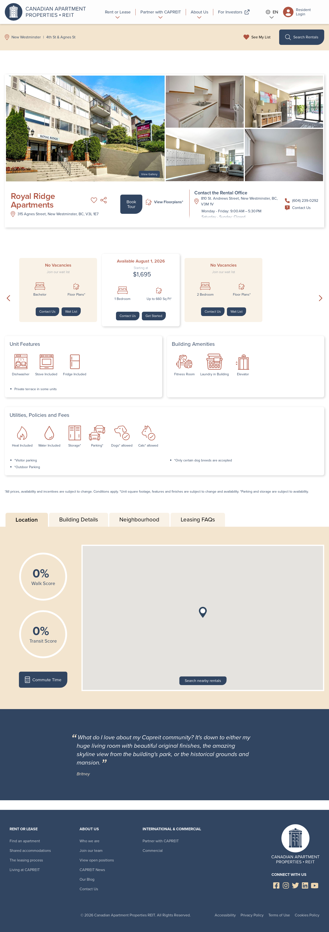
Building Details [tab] (78, 519)
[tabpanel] (164, 618)
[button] (203, 612)
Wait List (71, 311)
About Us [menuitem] (89, 829)
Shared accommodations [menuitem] (30, 850)
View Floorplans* (164, 202)
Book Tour (131, 204)
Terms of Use (279, 915)
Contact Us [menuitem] (89, 889)
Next (321, 298)
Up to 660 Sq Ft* (159, 299)
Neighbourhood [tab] (139, 519)
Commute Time (43, 679)
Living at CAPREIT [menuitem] (25, 869)
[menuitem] (118, 12)
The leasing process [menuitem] (26, 860)
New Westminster (26, 37)
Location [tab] (27, 519)
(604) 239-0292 (301, 200)
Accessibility (225, 915)
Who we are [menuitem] (89, 841)
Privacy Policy (252, 915)
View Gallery (149, 174)
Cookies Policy (307, 915)
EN (272, 12)
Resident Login (297, 12)
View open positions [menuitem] (97, 860)
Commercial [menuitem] (153, 850)
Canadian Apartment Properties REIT (47, 12)
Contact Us (298, 207)
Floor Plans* (76, 295)
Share (103, 200)
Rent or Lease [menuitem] (24, 829)
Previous (8, 298)
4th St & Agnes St (60, 37)
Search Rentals (301, 37)
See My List (261, 37)
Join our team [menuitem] (91, 850)
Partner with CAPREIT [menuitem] (161, 841)
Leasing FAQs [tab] (198, 519)
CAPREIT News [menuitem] (92, 869)
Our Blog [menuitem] (87, 879)
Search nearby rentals (203, 680)
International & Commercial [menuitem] (172, 829)
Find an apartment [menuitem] (25, 841)
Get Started (153, 315)
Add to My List (94, 200)
